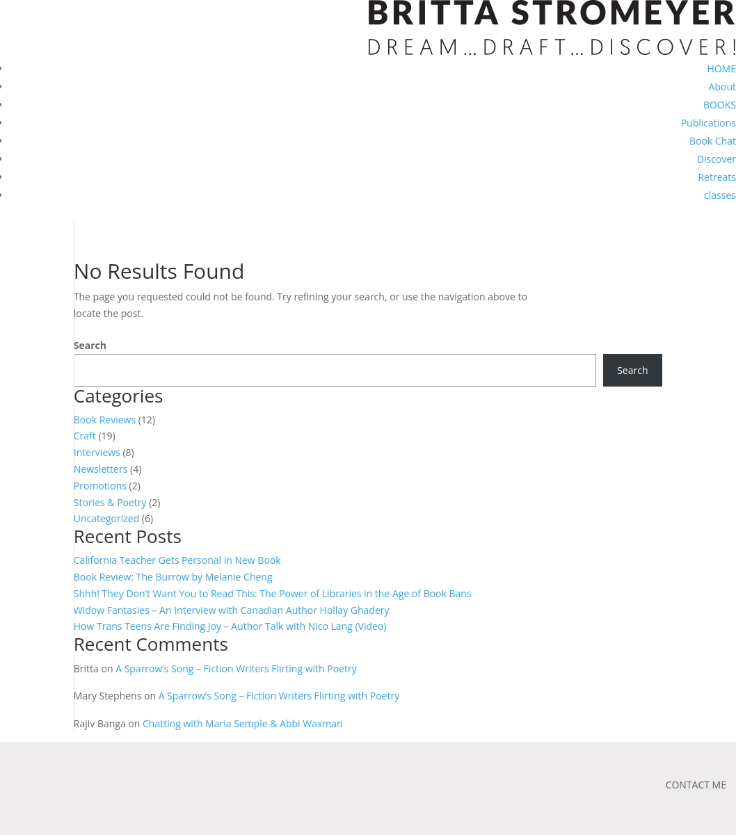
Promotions (100, 485)
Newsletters (101, 469)
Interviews (97, 452)
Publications (708, 122)
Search (90, 345)
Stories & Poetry (110, 502)
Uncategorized (106, 518)
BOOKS (719, 104)
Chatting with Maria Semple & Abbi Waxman (243, 723)
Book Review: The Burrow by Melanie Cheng (173, 576)
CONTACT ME (696, 784)
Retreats (717, 177)
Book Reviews (105, 419)
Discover (716, 158)
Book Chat (712, 140)
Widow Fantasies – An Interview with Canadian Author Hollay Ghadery (232, 610)
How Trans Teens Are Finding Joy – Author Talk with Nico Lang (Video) (230, 626)
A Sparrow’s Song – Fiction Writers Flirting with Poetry (236, 668)
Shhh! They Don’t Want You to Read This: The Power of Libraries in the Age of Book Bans (273, 593)
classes (720, 195)
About (722, 86)
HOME (721, 68)
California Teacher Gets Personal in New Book (177, 560)
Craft (85, 435)
